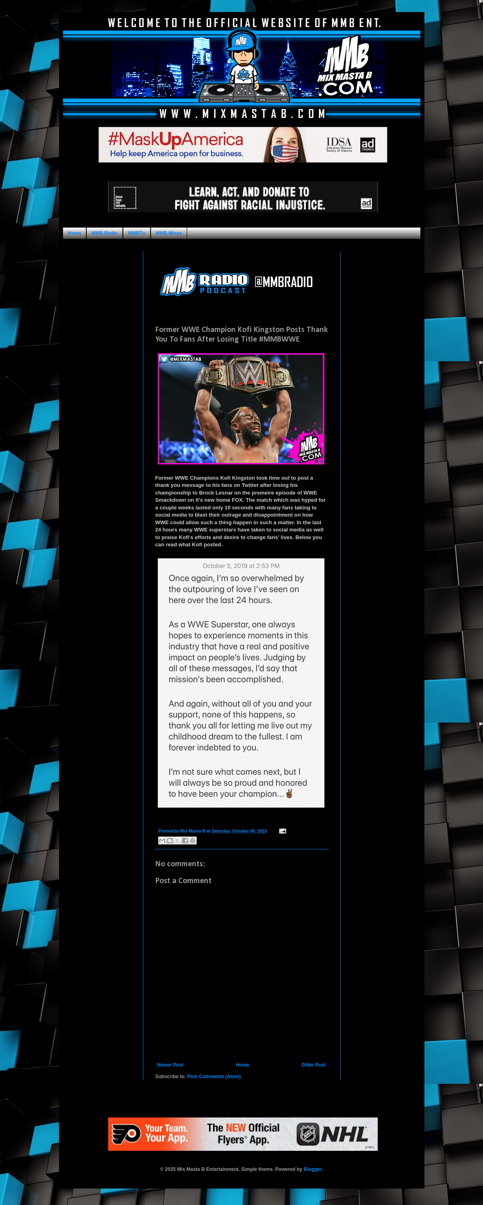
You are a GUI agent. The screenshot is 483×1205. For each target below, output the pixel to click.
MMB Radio (105, 233)
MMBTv (136, 233)
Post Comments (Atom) (214, 1076)
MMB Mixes (169, 233)
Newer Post (170, 1065)
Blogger (313, 1169)
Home (74, 233)
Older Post (314, 1065)
